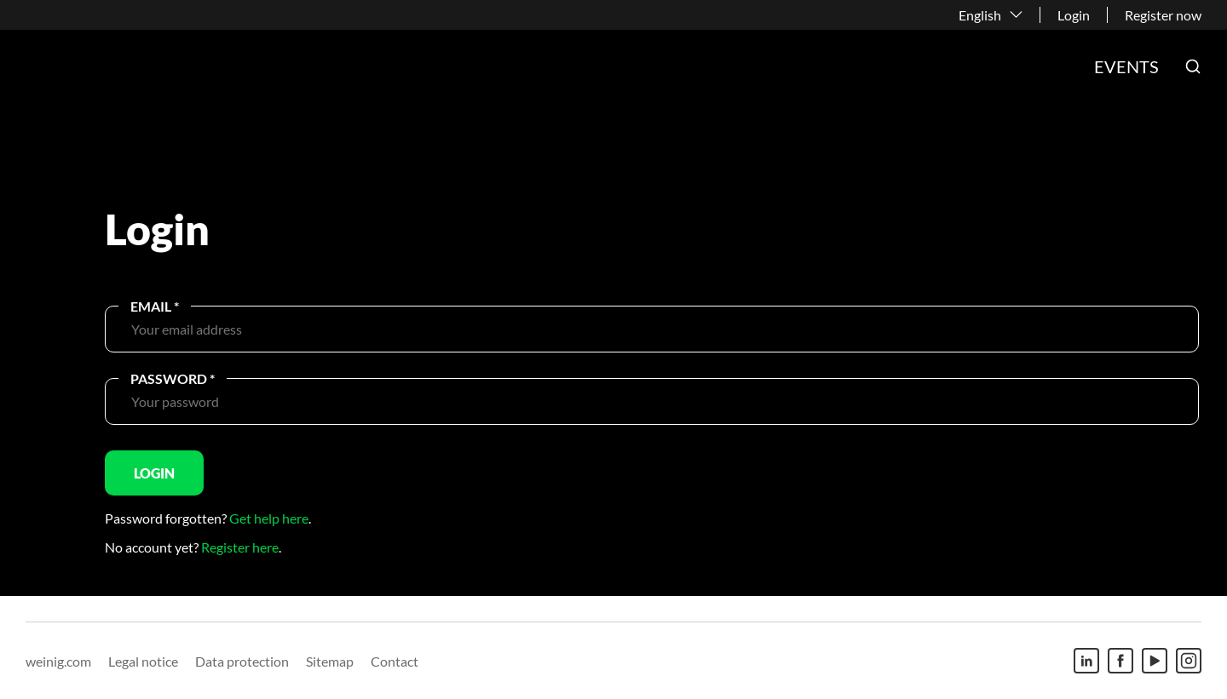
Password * (172, 378)
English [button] (980, 15)
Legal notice (143, 661)
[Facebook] (1120, 660)
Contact (394, 661)
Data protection (242, 661)
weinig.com (58, 661)
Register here (240, 547)
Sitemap (330, 661)
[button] (1192, 66)
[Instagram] (1188, 660)
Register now (1163, 15)
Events (1126, 66)
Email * (154, 306)
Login (1073, 15)
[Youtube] (1154, 660)
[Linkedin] (1086, 660)
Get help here (268, 518)
